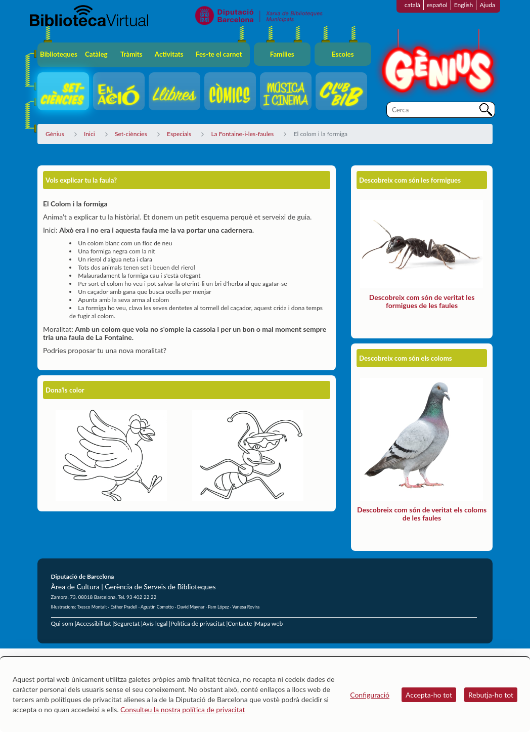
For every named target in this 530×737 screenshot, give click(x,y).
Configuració (369, 694)
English (463, 5)
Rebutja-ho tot (490, 694)
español (437, 5)
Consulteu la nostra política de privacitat (182, 709)
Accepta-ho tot (429, 694)
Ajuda (487, 5)
